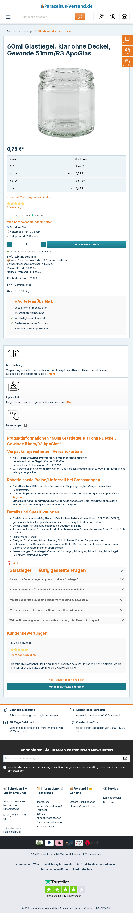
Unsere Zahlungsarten (82, 801)
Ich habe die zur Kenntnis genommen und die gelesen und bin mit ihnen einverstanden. (67, 769)
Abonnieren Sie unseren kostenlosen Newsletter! (66, 750)
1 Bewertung (14, 207)
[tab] (65, 361)
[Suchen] (80, 16)
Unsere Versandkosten (83, 806)
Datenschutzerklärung (49, 822)
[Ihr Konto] (113, 16)
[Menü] (8, 16)
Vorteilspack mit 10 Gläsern (25, 231)
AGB (93, 767)
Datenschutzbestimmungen (38, 767)
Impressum (43, 801)
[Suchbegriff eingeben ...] (47, 16)
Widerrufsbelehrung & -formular (53, 864)
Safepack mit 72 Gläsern (24, 236)
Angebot (18, 497)
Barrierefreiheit (45, 826)
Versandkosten (93, 853)
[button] (66, 571)
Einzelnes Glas (18, 227)
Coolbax (89, 908)
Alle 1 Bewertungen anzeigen (66, 679)
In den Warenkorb (86, 244)
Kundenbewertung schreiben (66, 686)
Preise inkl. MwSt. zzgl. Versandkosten (29, 197)
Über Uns (108, 802)
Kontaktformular (12, 831)
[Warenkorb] (124, 16)
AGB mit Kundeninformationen (96, 864)
